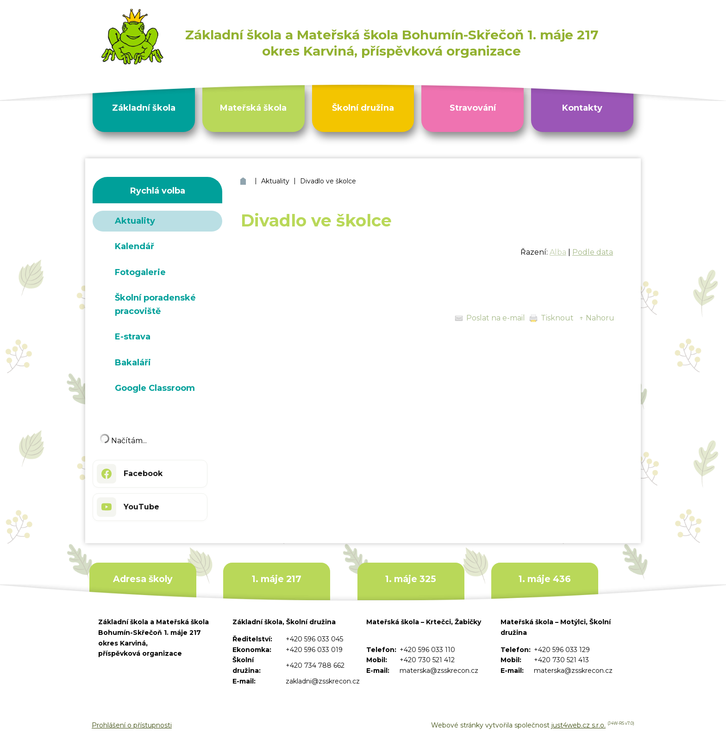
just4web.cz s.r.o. (578, 725)
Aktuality (275, 181)
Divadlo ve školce (328, 181)
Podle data (592, 252)
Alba (558, 252)
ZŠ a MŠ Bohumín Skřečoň (244, 181)
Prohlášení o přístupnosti (132, 725)
